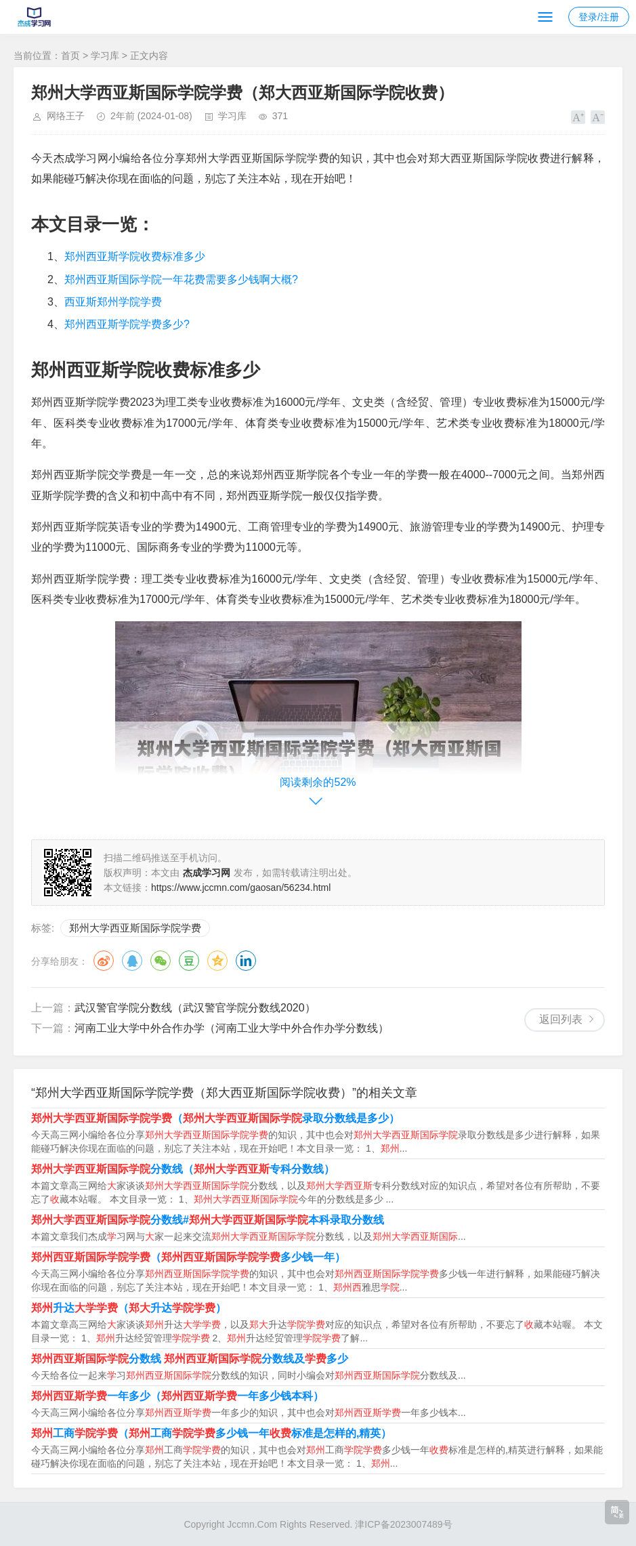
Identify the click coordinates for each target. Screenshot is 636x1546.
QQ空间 (217, 960)
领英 (246, 960)
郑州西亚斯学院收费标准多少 (134, 256)
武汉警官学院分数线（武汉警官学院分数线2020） (195, 1008)
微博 (103, 960)
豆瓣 (189, 960)
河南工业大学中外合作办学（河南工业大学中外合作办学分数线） (232, 1028)
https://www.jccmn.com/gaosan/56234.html (241, 887)
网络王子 (66, 115)
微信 (160, 960)
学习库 (105, 55)
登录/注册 (598, 17)
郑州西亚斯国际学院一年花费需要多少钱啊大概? (181, 279)
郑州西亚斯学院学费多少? (127, 324)
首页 (70, 55)
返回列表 (560, 1019)
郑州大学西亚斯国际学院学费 (135, 928)
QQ (132, 960)
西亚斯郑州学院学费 (113, 302)
